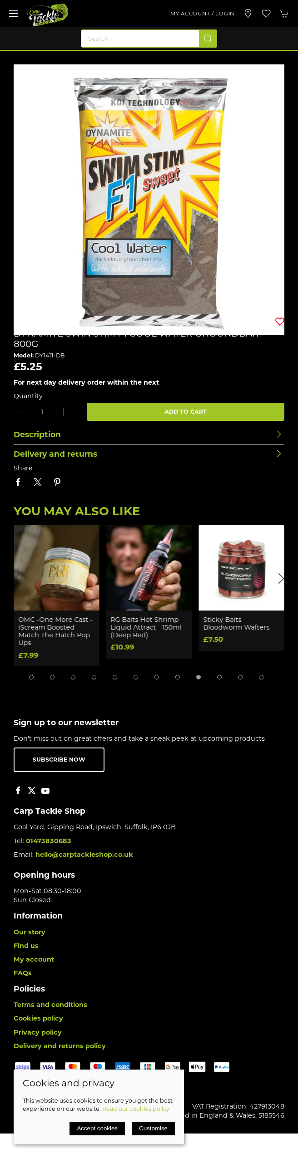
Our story (29, 932)
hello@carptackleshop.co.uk (84, 854)
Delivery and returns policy (60, 1046)
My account (34, 959)
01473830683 (48, 841)
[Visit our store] (248, 13)
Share (23, 468)
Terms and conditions (50, 1005)
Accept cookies (97, 1128)
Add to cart (185, 411)
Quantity (28, 396)
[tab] (31, 677)
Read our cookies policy (135, 1108)
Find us (26, 946)
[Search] (149, 38)
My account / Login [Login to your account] (202, 13)
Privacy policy (38, 1032)
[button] (13, 13)
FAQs (23, 973)
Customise (153, 1128)
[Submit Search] (208, 38)
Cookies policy (38, 1018)
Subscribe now (59, 759)
